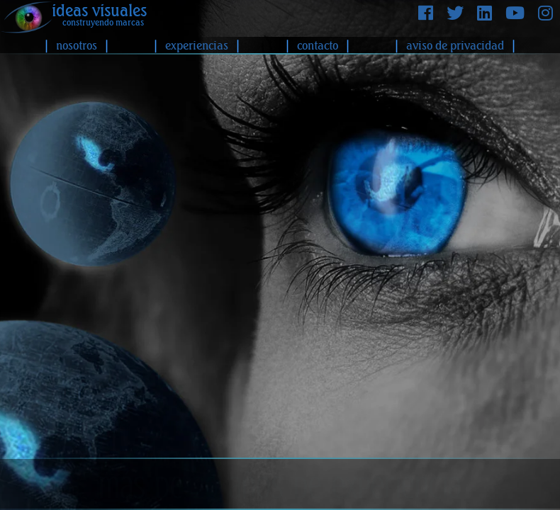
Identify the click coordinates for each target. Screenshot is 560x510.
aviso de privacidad (455, 45)
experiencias (197, 45)
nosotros (76, 45)
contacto (318, 45)
